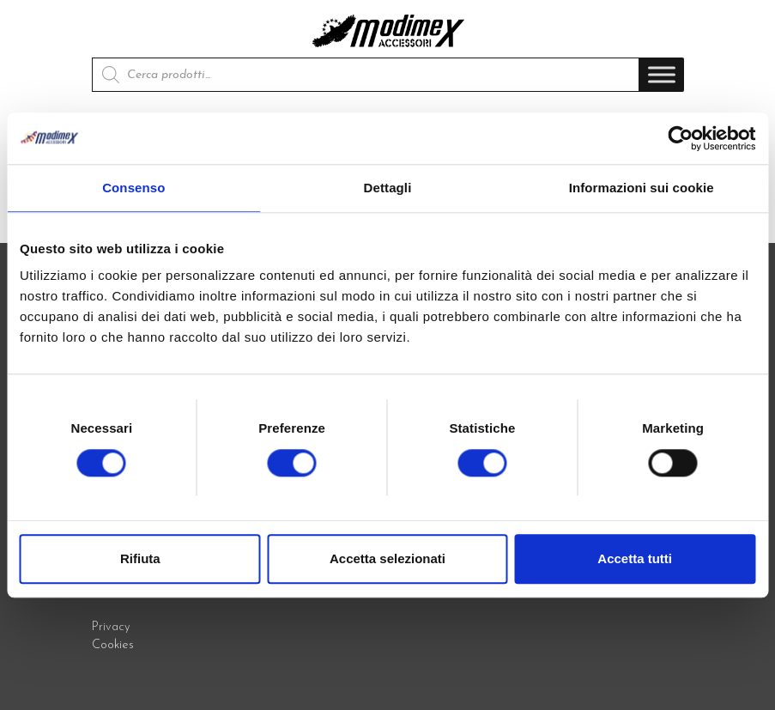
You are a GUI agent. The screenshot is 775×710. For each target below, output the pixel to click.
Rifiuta (140, 558)
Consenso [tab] (133, 187)
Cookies (113, 645)
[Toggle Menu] (661, 75)
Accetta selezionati (387, 558)
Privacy (111, 627)
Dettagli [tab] (388, 187)
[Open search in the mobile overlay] (365, 75)
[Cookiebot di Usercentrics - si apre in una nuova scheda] (680, 138)
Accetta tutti (634, 558)
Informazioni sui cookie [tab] (641, 187)
